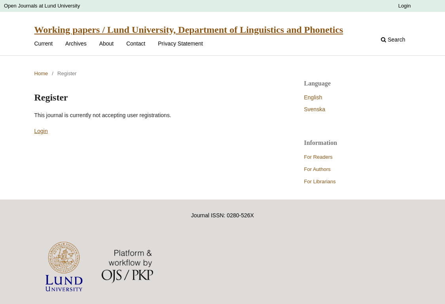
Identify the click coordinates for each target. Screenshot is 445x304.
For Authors (317, 169)
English (313, 97)
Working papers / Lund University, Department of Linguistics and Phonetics (188, 30)
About (106, 43)
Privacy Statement (180, 43)
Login (404, 6)
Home (41, 73)
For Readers (318, 157)
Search (393, 39)
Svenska (315, 109)
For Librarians (320, 181)
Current (43, 43)
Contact (135, 43)
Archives (76, 43)
